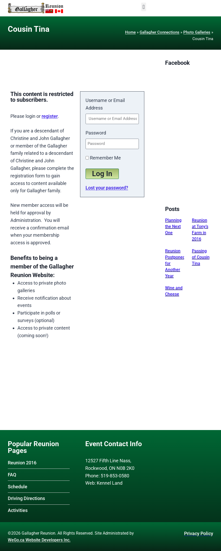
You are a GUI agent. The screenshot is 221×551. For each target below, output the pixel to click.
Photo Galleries (196, 32)
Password (96, 133)
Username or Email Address (105, 104)
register (50, 116)
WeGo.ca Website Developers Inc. (39, 539)
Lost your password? (107, 187)
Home (130, 32)
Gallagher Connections (159, 32)
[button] (143, 7)
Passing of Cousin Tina (201, 257)
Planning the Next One (173, 226)
